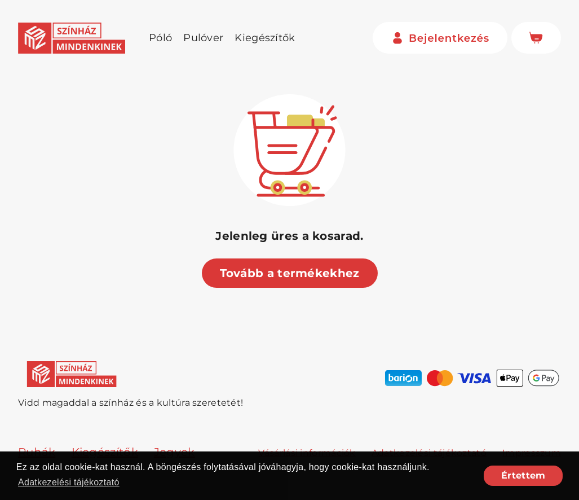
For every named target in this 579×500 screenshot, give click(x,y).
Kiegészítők (265, 38)
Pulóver (203, 38)
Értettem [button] (523, 475)
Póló (160, 38)
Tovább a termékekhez (290, 273)
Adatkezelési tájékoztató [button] (69, 482)
